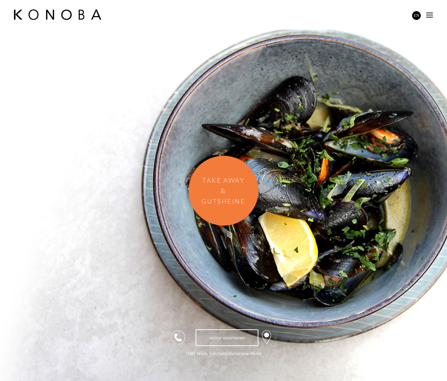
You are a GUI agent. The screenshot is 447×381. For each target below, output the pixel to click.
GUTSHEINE (223, 201)
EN (416, 15)
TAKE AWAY (223, 180)
